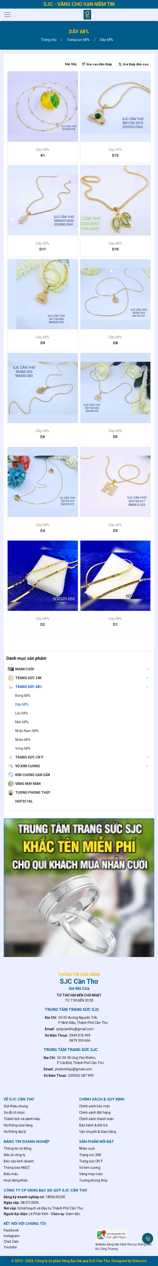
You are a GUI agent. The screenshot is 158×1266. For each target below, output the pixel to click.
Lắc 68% (21, 713)
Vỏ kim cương (83, 766)
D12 (115, 155)
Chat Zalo (11, 1241)
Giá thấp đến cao (133, 64)
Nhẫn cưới (83, 669)
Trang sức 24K (83, 678)
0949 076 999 (79, 1035)
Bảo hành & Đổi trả (93, 1125)
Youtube (10, 1247)
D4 (42, 531)
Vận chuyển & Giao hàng (97, 1132)
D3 (115, 531)
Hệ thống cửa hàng (18, 1125)
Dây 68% (21, 704)
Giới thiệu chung (16, 1106)
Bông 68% (23, 696)
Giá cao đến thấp (97, 64)
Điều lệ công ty (14, 1155)
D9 (42, 343)
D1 (115, 625)
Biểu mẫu (11, 1174)
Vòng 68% (23, 748)
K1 (43, 155)
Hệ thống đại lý (15, 1132)
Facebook (11, 1230)
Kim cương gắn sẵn (32, 775)
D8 (115, 343)
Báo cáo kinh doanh (19, 1161)
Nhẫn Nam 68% (27, 731)
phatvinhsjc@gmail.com (73, 1069)
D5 (115, 437)
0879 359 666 (79, 1040)
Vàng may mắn (28, 784)
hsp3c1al (24, 801)
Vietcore (139, 1261)
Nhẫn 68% (23, 740)
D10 (115, 249)
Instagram (12, 1236)
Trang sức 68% (83, 686)
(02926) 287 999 (81, 1075)
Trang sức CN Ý (83, 757)
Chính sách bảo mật (94, 1106)
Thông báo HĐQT (17, 1168)
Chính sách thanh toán (96, 1119)
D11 (42, 249)
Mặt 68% (22, 722)
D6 (42, 437)
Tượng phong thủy (32, 792)
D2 (42, 625)
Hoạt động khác (16, 1180)
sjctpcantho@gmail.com (75, 1029)
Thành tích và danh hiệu (22, 1119)
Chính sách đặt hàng (94, 1112)
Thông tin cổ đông (17, 1148)
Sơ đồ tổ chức (14, 1112)
